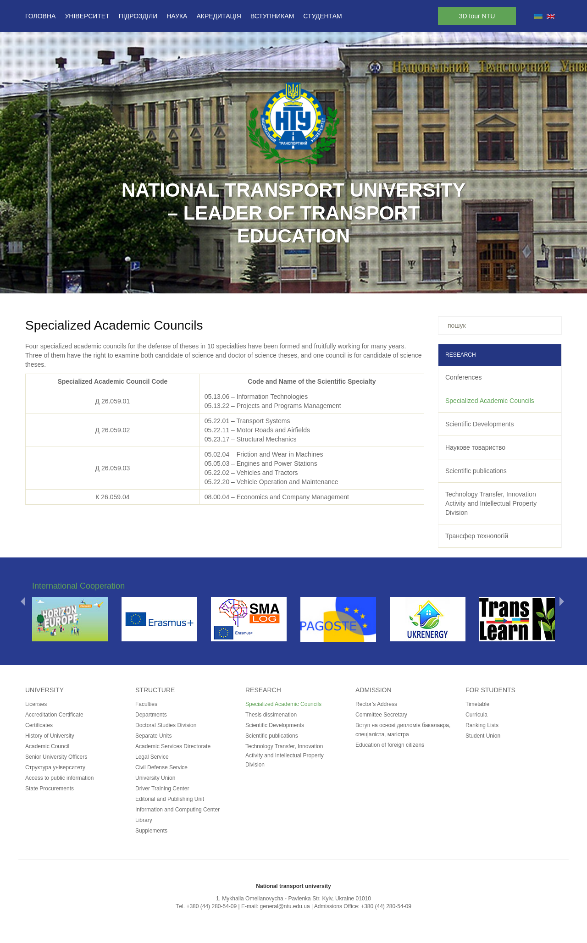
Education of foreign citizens (389, 745)
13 (341, 281)
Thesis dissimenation (271, 714)
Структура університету (55, 767)
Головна (40, 16)
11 (317, 281)
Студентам (322, 16)
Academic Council (47, 746)
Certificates (39, 725)
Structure (155, 690)
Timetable (477, 704)
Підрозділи (138, 16)
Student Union (482, 736)
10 (305, 281)
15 (365, 281)
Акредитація (218, 16)
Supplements (151, 830)
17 (389, 281)
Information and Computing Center (177, 809)
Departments (151, 714)
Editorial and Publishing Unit (169, 799)
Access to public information (59, 778)
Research (263, 690)
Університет (87, 16)
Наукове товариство (475, 447)
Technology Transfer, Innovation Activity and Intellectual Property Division (491, 503)
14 (353, 281)
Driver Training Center (162, 788)
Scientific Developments (479, 424)
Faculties (146, 704)
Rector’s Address (376, 704)
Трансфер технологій (476, 536)
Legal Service (152, 757)
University (44, 690)
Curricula (476, 714)
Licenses (36, 704)
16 (377, 281)
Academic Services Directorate (172, 746)
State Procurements (49, 788)
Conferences (463, 377)
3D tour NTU (477, 16)
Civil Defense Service (161, 767)
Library (143, 820)
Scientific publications (476, 470)
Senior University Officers (56, 757)
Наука (176, 16)
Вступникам (272, 16)
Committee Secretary (381, 714)
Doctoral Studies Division (165, 725)
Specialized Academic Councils (489, 400)
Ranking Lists (481, 725)
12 (329, 281)
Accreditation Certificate (54, 714)
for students (490, 690)
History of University (49, 736)
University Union (155, 778)
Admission (373, 690)
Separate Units (153, 736)
